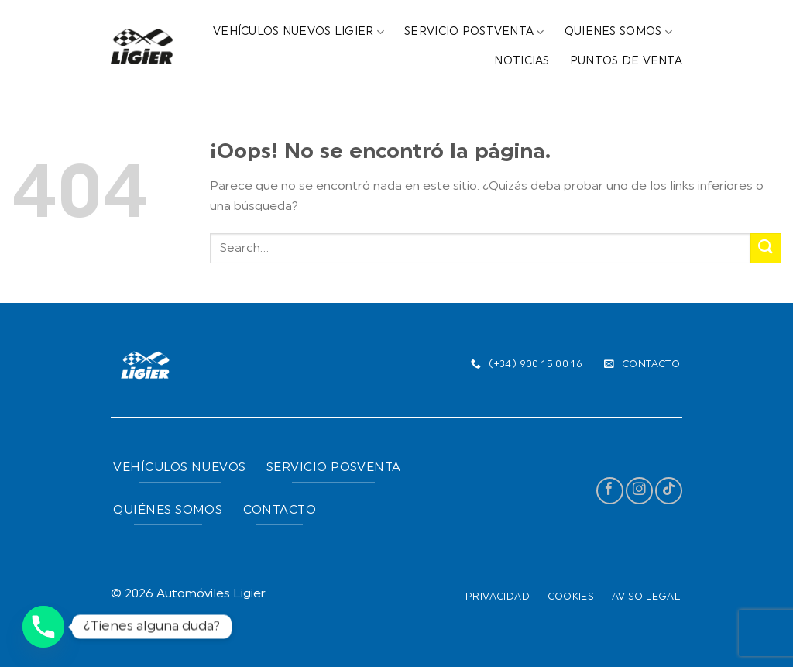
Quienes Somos (618, 32)
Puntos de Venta (626, 61)
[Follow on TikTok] (668, 490)
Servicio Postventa (474, 32)
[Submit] (765, 248)
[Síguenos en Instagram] (639, 490)
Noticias (521, 61)
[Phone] (43, 627)
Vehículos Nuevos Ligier (298, 32)
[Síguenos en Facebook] (609, 490)
